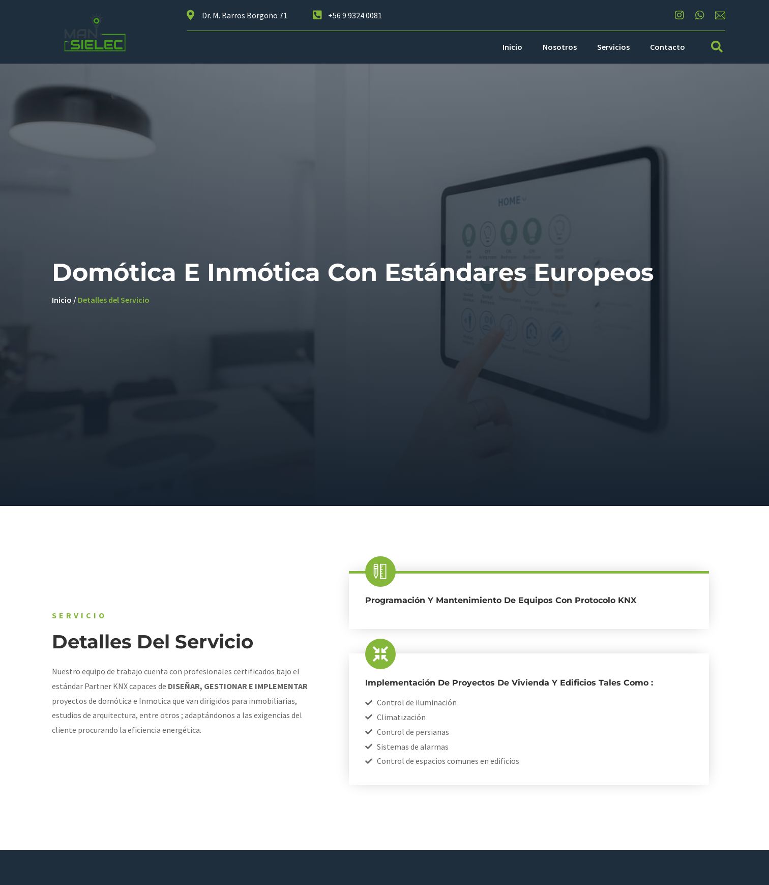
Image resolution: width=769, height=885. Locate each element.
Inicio (512, 47)
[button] (716, 47)
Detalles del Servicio (114, 300)
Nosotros (560, 47)
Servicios (613, 47)
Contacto (667, 47)
